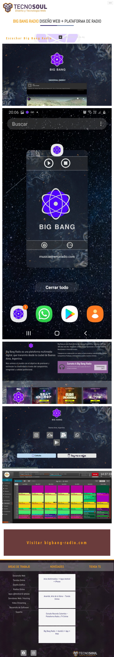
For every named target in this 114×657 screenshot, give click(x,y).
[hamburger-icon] (110, 3)
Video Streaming (19, 603)
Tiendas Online (19, 580)
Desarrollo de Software (19, 608)
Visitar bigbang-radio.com (57, 542)
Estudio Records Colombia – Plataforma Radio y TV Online (57, 615)
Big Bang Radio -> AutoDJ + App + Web (57, 632)
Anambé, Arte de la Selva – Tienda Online (57, 597)
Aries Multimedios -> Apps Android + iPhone (57, 580)
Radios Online (19, 589)
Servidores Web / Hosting (19, 599)
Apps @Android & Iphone (19, 594)
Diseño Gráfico (19, 585)
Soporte (19, 612)
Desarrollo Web (19, 575)
